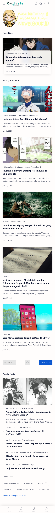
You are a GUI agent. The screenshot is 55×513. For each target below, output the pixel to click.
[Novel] (6, 276)
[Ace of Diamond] (11, 115)
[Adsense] (28, 483)
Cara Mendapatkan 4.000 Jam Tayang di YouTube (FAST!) (25, 432)
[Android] (42, 483)
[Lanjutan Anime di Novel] (24, 408)
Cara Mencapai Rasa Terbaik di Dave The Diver (26, 337)
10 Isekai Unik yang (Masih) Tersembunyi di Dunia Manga (25, 172)
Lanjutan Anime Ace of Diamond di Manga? (25, 119)
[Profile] (45, 4)
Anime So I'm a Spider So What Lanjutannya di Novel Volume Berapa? (28, 413)
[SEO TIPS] (20, 427)
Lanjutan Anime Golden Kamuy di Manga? (26, 468)
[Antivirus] (43, 489)
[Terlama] (45, 362)
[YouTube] (27, 427)
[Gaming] (7, 334)
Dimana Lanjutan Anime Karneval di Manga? (24, 58)
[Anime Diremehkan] (18, 222)
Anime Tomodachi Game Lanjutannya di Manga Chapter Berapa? (29, 445)
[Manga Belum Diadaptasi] (14, 167)
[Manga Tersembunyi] (33, 167)
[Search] (40, 4)
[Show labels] (15, 495)
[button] (36, 4)
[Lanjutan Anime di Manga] (17, 53)
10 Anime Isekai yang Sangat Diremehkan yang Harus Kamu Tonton (27, 227)
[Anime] (7, 222)
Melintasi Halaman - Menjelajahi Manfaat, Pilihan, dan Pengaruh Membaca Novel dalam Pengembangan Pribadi (26, 283)
